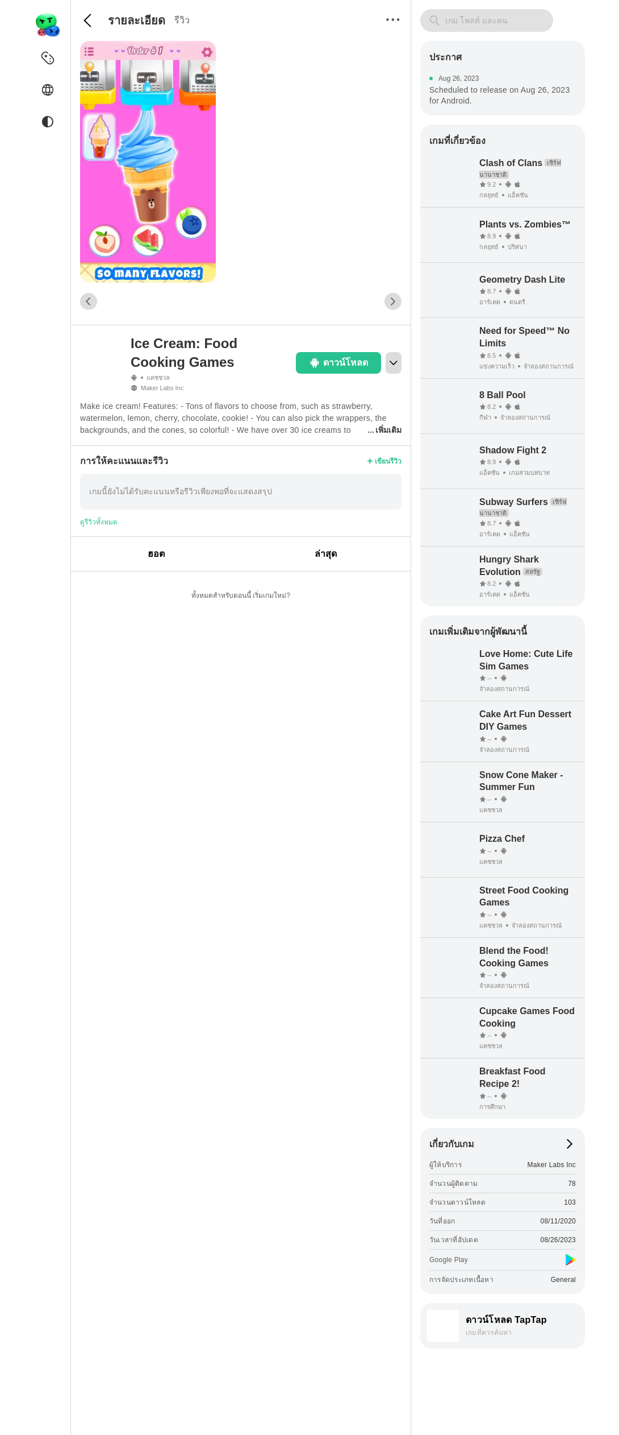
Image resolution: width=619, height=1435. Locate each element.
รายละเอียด (136, 20)
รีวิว (182, 20)
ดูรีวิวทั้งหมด (99, 522)
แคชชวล (158, 377)
